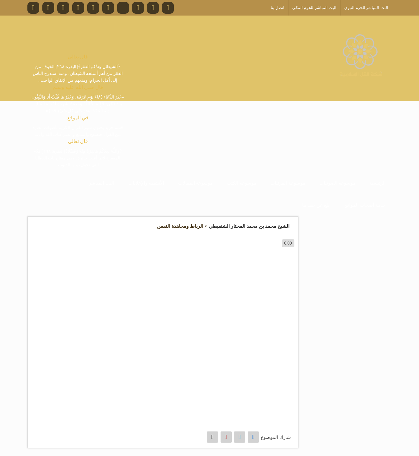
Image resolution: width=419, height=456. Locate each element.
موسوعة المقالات (195, 183)
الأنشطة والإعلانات (146, 183)
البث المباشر (101, 183)
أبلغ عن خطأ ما (316, 205)
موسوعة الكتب (241, 183)
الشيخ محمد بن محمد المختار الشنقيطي (249, 226)
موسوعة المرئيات (287, 183)
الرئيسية (377, 183)
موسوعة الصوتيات (337, 183)
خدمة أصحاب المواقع (365, 205)
